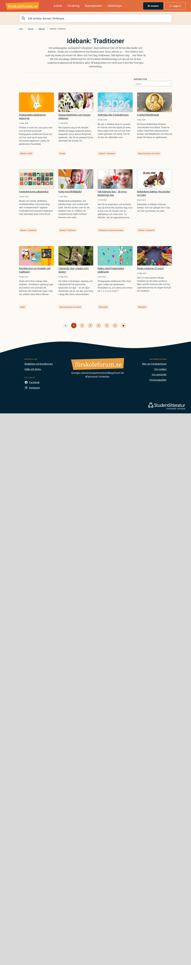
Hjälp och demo (32, 369)
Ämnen (30, 28)
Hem (21, 28)
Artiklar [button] (58, 6)
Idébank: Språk (26, 153)
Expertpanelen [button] (93, 6)
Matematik (103, 307)
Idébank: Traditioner (107, 153)
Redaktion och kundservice (38, 363)
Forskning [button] (73, 6)
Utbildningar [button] (114, 6)
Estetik (62, 153)
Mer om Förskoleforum (154, 363)
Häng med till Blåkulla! (70, 191)
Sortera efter (140, 79)
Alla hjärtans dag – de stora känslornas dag (112, 193)
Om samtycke (159, 374)
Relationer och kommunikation (111, 230)
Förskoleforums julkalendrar (34, 191)
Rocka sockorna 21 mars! (150, 268)
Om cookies (160, 369)
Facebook (34, 382)
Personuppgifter (158, 379)
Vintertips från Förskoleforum (113, 114)
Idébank (41, 28)
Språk (22, 307)
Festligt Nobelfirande (148, 114)
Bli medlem (153, 5)
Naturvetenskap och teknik (149, 153)
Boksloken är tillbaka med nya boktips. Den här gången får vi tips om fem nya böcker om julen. (153, 207)
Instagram (34, 387)
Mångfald (142, 307)
